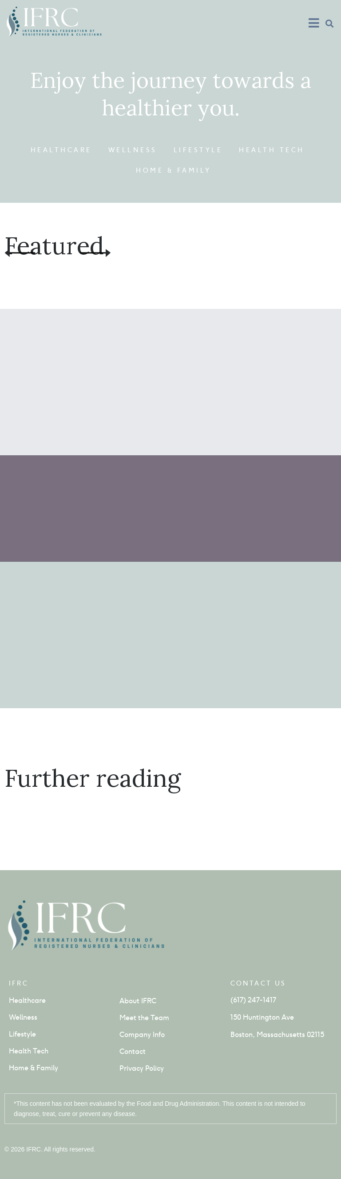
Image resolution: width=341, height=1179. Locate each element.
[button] (329, 23)
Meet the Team (144, 1017)
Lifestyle (198, 150)
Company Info (142, 1034)
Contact (132, 1051)
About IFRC (137, 1001)
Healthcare (61, 150)
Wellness (132, 150)
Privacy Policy (141, 1068)
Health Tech (272, 150)
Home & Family (173, 170)
